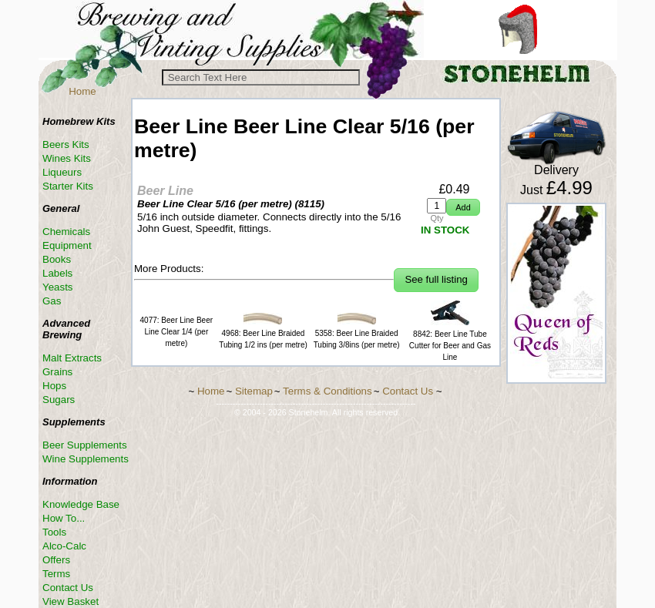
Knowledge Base (80, 504)
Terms (56, 573)
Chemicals (66, 231)
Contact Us (67, 587)
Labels (57, 273)
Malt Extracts (72, 358)
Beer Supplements (84, 445)
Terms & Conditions (327, 391)
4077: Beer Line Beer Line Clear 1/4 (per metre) (176, 332)
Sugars (58, 399)
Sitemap (254, 391)
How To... (63, 518)
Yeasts (57, 287)
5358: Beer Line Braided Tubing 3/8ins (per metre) (357, 333)
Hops (54, 385)
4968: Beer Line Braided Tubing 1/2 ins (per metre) (263, 333)
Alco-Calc (64, 546)
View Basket (70, 601)
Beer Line (165, 190)
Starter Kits (67, 186)
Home (82, 91)
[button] (462, 208)
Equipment (67, 245)
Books (56, 259)
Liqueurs (62, 172)
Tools (54, 532)
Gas (51, 301)
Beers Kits (65, 144)
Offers (56, 560)
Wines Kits (66, 158)
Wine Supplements (85, 459)
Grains (57, 372)
